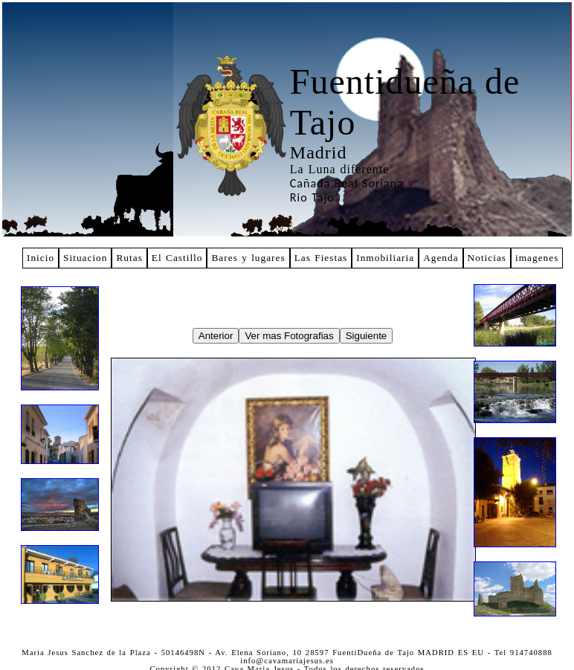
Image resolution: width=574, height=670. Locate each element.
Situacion (85, 257)
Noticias (487, 257)
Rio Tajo (312, 197)
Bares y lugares (248, 257)
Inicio (40, 257)
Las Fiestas (321, 257)
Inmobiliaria (385, 257)
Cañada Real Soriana (347, 183)
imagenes (536, 257)
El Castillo (177, 257)
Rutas (129, 257)
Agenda (440, 257)
